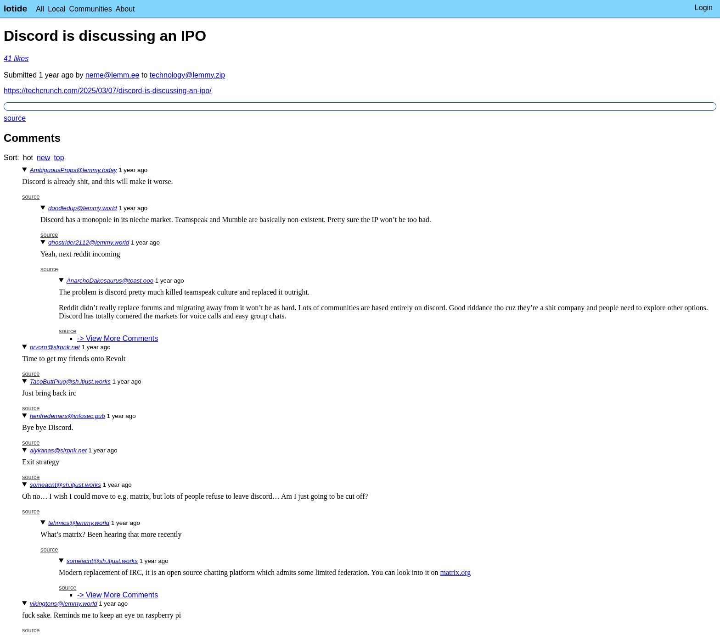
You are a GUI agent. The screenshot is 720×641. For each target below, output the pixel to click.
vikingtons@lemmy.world (63, 603)
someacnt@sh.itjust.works (65, 484)
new (43, 158)
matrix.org (455, 572)
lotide (15, 8)
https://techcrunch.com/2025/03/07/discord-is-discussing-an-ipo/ (108, 91)
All (40, 9)
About (125, 9)
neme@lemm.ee (112, 75)
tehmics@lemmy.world (78, 522)
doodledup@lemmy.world (82, 208)
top (59, 158)
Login (704, 7)
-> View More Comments (117, 338)
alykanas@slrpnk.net (58, 450)
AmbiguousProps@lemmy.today (73, 170)
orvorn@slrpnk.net (55, 347)
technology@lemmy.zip (187, 75)
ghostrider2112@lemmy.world (88, 242)
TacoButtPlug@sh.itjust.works (70, 381)
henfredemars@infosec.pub (67, 415)
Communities (90, 9)
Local (56, 9)
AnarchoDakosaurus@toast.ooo (110, 280)
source (15, 118)
